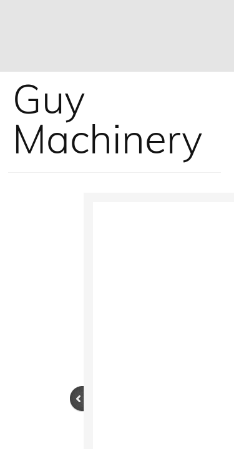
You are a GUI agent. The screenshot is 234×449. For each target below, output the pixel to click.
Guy (48, 98)
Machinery (107, 138)
